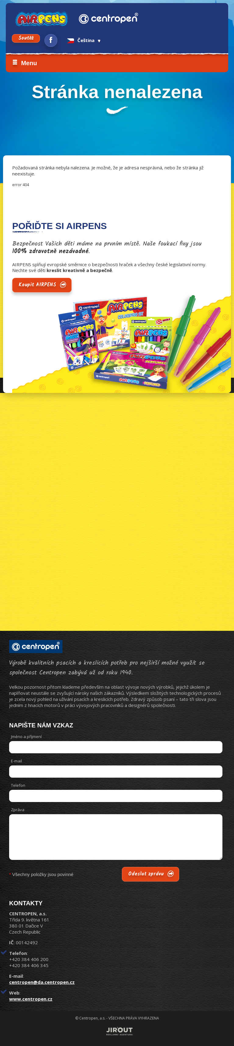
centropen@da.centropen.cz (42, 982)
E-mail (16, 761)
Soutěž (26, 38)
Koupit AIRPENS (37, 285)
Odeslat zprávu (146, 874)
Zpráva (17, 809)
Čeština (80, 40)
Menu (29, 63)
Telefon (18, 785)
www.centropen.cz (30, 999)
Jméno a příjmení (26, 736)
